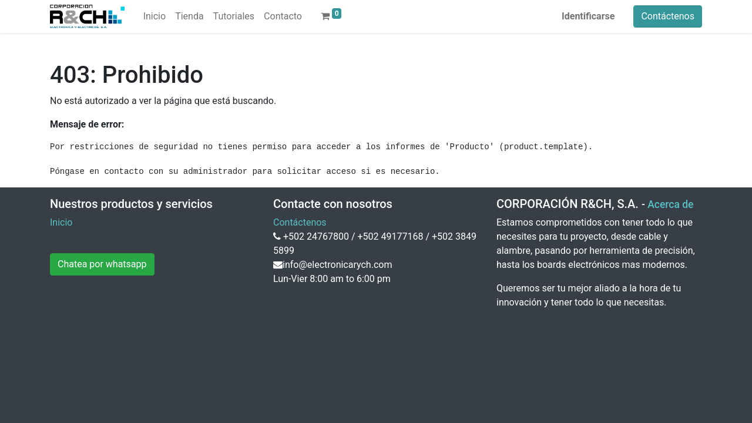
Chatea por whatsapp (102, 264)
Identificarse (588, 16)
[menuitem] (154, 16)
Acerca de (670, 204)
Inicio (61, 222)
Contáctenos (667, 16)
